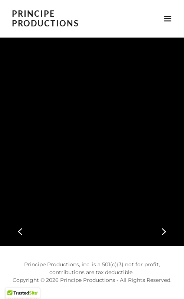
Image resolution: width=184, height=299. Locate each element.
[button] (167, 18)
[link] (67, 24)
